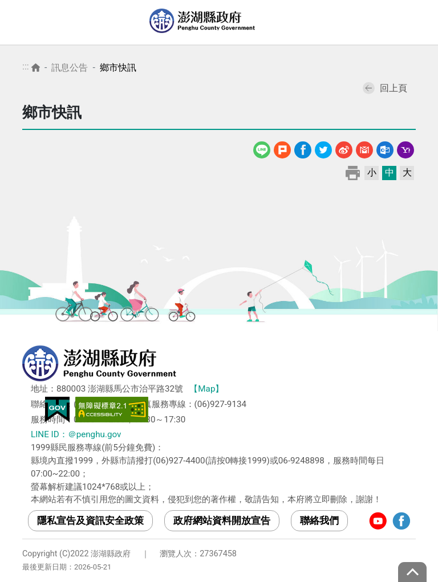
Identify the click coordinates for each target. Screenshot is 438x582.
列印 (353, 172)
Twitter (323, 148)
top (412, 572)
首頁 (35, 67)
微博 (343, 148)
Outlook (385, 148)
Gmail (364, 148)
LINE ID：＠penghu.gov (76, 434)
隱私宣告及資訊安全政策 (90, 520)
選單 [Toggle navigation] (418, 22)
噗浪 (282, 148)
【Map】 (206, 389)
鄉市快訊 (118, 67)
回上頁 (385, 88)
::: (25, 66)
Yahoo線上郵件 (405, 148)
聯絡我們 (319, 520)
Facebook (302, 148)
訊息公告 (69, 67)
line (263, 148)
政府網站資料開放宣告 (221, 520)
